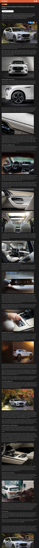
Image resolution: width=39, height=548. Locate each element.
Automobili (5, 4)
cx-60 (9, 4)
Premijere (3, 4)
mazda (8, 4)
